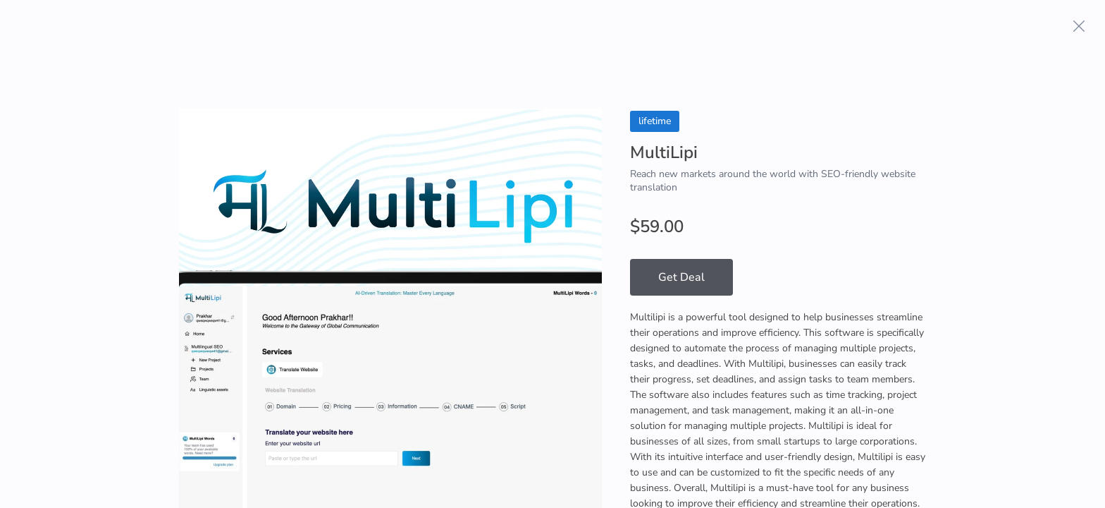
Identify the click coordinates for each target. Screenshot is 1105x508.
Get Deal (681, 277)
